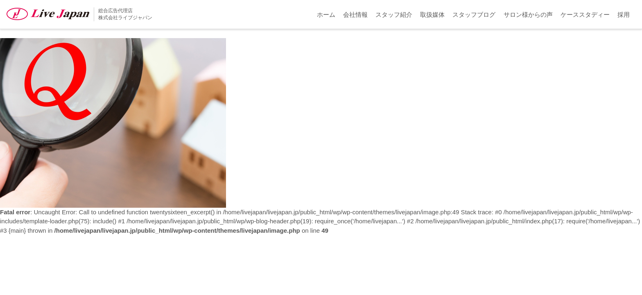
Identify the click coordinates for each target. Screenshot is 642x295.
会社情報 (355, 14)
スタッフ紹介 (393, 14)
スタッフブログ (473, 14)
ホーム (326, 14)
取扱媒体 (432, 14)
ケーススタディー (585, 14)
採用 (623, 14)
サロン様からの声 (528, 14)
